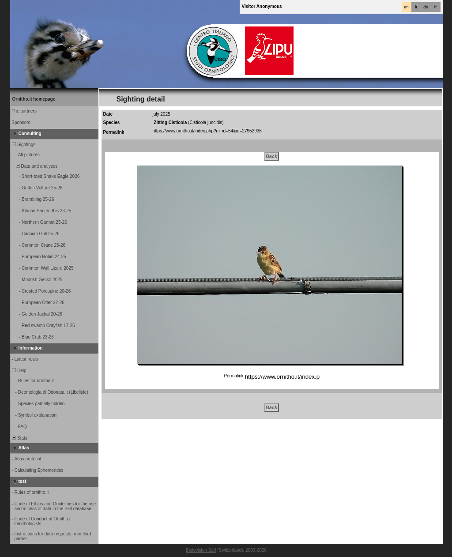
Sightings (23, 144)
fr (435, 7)
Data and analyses (34, 166)
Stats (19, 438)
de (425, 7)
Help (18, 370)
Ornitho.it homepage (34, 99)
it (416, 7)
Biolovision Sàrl (201, 550)
